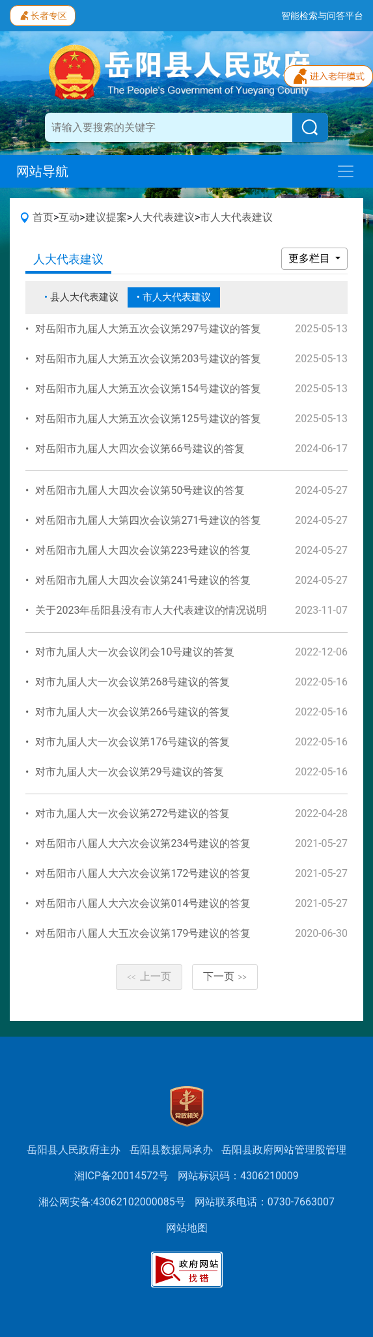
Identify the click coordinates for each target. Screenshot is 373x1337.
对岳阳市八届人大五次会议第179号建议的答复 (143, 933)
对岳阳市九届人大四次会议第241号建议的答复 (143, 580)
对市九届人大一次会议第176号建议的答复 (132, 742)
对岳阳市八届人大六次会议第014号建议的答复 (143, 903)
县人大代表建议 (84, 297)
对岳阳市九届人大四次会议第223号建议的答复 (143, 550)
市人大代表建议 (236, 217)
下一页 (225, 976)
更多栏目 (310, 258)
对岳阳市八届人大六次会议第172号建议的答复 (143, 873)
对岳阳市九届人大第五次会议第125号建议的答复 (148, 418)
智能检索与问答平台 (322, 15)
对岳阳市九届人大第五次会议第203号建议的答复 (148, 358)
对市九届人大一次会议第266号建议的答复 (132, 712)
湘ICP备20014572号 (121, 1176)
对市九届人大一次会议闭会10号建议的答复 (134, 652)
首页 (43, 217)
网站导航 (42, 171)
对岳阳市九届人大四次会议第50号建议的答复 (140, 490)
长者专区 (42, 14)
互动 (69, 217)
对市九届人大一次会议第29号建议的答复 (129, 772)
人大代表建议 (163, 217)
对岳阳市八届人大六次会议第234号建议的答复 (143, 843)
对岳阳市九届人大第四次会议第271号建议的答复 (148, 520)
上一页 (149, 976)
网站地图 (187, 1228)
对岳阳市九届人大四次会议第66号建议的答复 (140, 448)
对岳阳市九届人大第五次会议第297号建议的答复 (148, 329)
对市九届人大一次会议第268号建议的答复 (132, 682)
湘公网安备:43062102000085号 (112, 1202)
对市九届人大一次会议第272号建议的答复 (132, 813)
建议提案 (106, 217)
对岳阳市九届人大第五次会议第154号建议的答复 (148, 388)
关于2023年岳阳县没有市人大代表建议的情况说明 (151, 610)
